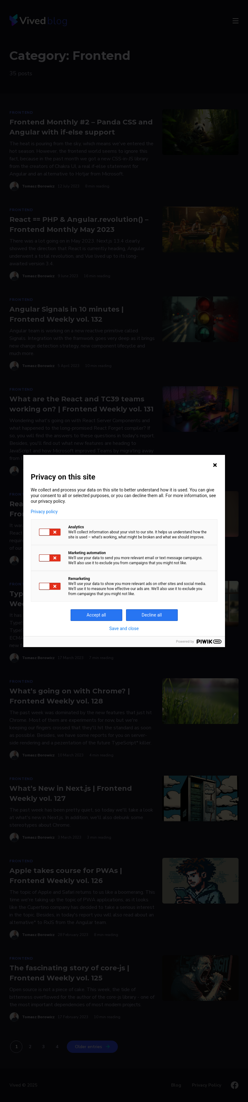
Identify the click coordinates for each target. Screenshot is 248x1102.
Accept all (96, 614)
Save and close (124, 628)
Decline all (152, 614)
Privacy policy (44, 511)
